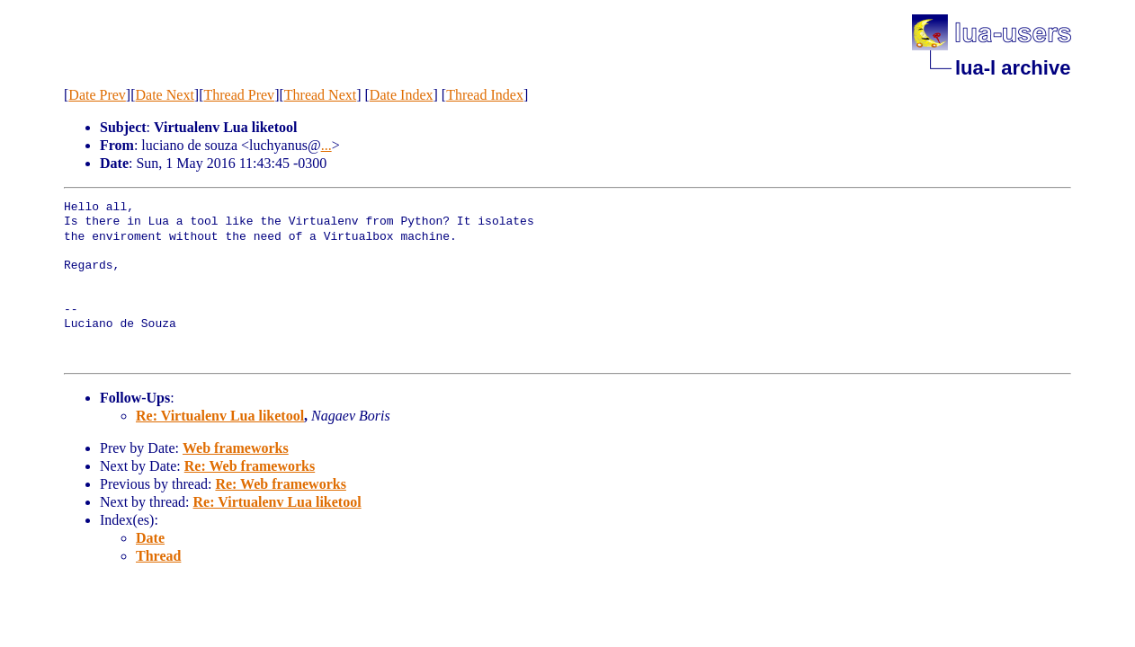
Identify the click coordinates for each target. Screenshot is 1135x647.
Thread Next (320, 94)
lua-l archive (1012, 68)
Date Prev (97, 94)
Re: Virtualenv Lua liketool (220, 415)
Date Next (165, 94)
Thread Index (484, 94)
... (326, 145)
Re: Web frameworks (249, 466)
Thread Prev (238, 94)
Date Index (401, 94)
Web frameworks (236, 448)
